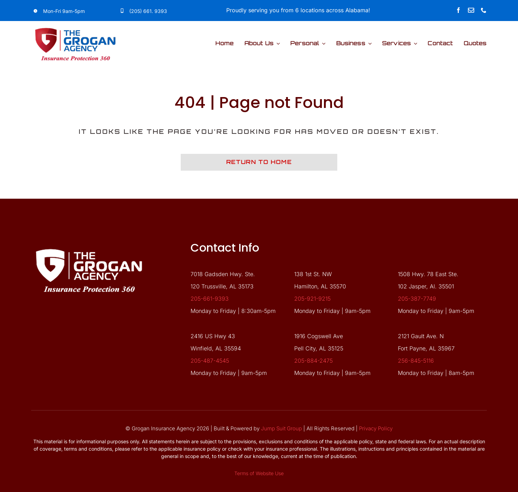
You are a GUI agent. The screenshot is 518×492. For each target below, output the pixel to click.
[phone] (483, 10)
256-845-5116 (416, 360)
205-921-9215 (312, 298)
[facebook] (458, 10)
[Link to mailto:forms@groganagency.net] (471, 10)
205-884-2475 (313, 360)
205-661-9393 (210, 298)
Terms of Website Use (259, 473)
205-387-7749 (417, 298)
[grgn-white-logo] (89, 243)
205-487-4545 (210, 360)
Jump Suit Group (281, 428)
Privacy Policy (376, 428)
